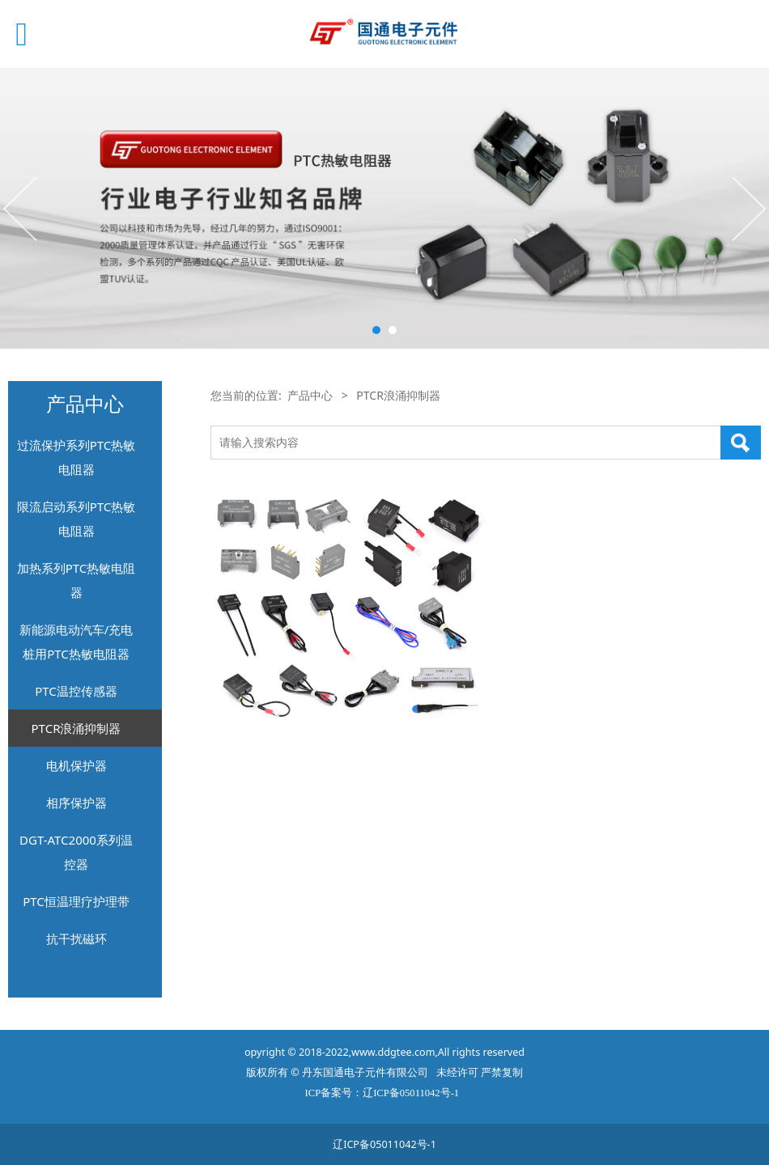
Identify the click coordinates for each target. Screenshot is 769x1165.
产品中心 (310, 395)
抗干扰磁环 (76, 938)
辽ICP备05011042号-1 (384, 1144)
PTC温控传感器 (76, 691)
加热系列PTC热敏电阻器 (76, 580)
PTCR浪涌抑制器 (76, 728)
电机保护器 (76, 765)
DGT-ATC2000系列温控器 (76, 852)
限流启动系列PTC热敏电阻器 (76, 518)
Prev (22, 208)
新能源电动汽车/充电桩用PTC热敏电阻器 (76, 641)
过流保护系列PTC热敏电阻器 (76, 457)
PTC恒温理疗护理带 (76, 901)
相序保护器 (76, 802)
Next (747, 208)
